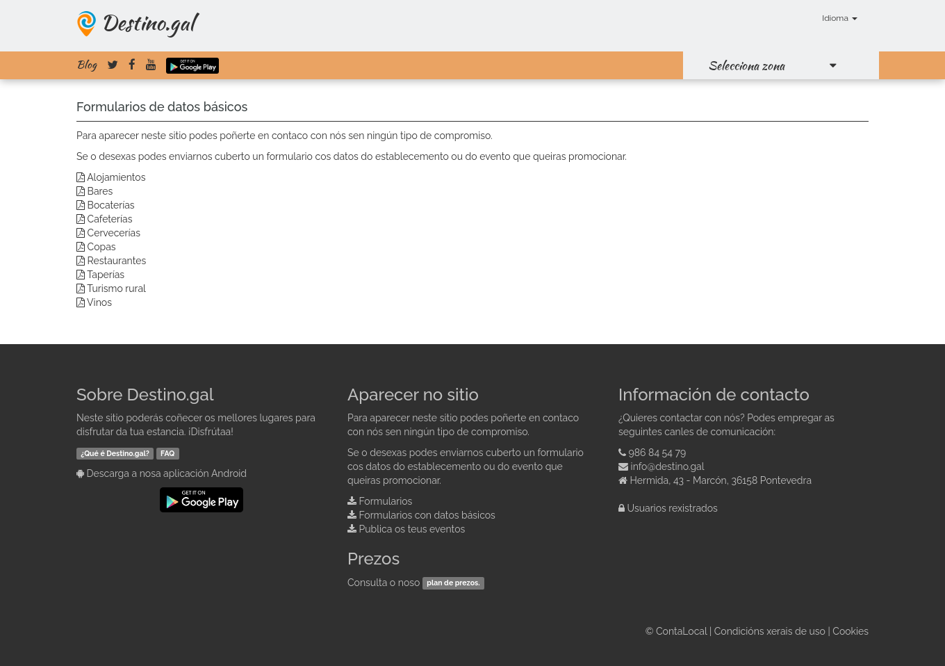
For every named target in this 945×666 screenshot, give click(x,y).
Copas (102, 246)
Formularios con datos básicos (427, 515)
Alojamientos (116, 177)
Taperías (105, 274)
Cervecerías (114, 232)
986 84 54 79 (658, 452)
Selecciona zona (746, 65)
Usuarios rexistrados (672, 508)
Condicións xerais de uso (769, 631)
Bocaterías (111, 205)
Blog (86, 64)
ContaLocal (681, 631)
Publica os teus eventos (412, 529)
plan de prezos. (453, 583)
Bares (100, 191)
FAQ (167, 453)
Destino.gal (147, 22)
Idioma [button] (839, 18)
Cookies (850, 631)
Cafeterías (110, 219)
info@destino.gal (668, 466)
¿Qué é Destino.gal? (115, 453)
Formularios (386, 501)
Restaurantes (117, 260)
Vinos (99, 302)
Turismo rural (116, 288)
